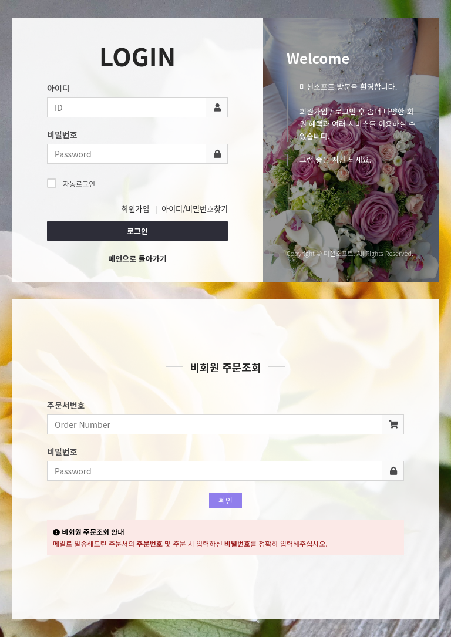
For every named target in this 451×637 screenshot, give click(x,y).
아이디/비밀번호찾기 (194, 208)
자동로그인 (71, 183)
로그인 (137, 231)
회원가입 (136, 208)
